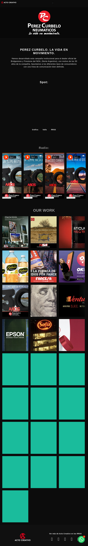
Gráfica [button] (35, 130)
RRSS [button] (53, 130)
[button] (53, 3)
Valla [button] (45, 130)
